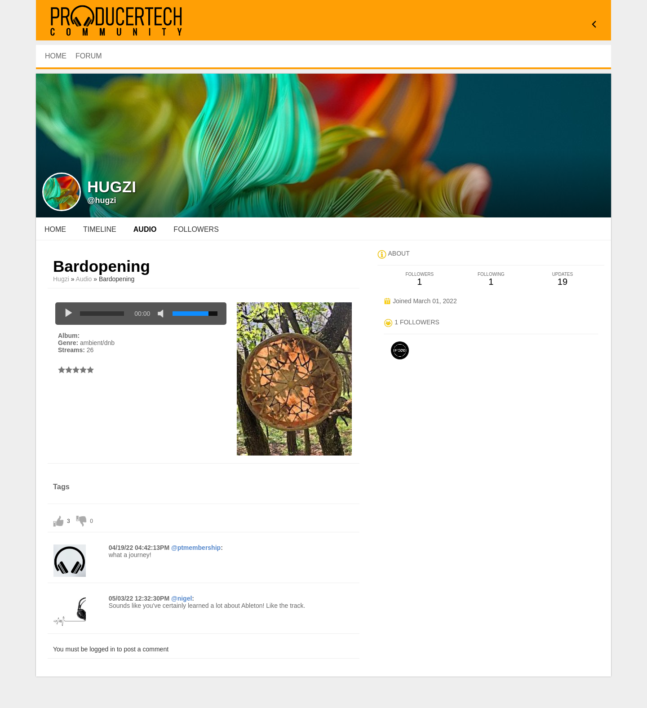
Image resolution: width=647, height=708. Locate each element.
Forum (88, 56)
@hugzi (101, 200)
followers (195, 229)
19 (562, 279)
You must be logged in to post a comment (110, 649)
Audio (84, 279)
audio (145, 229)
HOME (55, 56)
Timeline (99, 229)
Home (55, 229)
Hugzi (61, 279)
